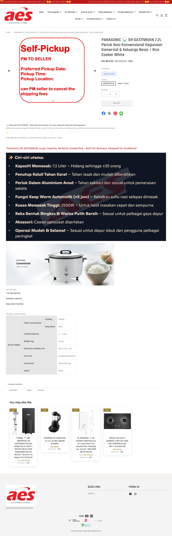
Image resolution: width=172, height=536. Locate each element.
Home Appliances (106, 12)
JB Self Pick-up (108, 83)
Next (95, 71)
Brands (79, 19)
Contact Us (111, 19)
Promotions (105, 69)
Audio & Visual (88, 12)
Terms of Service (76, 531)
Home (41, 12)
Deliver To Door (123, 83)
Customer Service (95, 19)
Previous (9, 71)
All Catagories (54, 12)
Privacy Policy (87, 531)
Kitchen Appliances (126, 12)
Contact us (91, 493)
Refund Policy (96, 531)
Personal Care (145, 12)
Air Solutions (71, 12)
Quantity (104, 90)
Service (104, 80)
